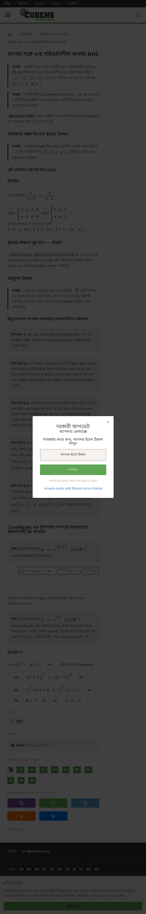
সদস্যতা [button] (73, 469)
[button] (108, 421)
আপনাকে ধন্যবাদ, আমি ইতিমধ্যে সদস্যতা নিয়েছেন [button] (73, 489)
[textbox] (73, 455)
